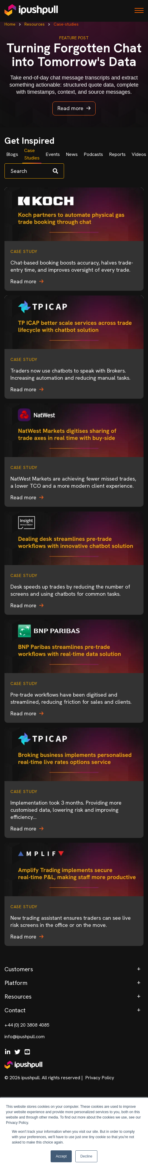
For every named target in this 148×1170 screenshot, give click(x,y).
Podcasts (93, 154)
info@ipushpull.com (24, 1036)
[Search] (34, 171)
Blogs (12, 154)
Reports (117, 154)
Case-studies (66, 24)
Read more (74, 108)
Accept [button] (61, 1156)
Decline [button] (86, 1156)
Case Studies (32, 154)
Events (53, 154)
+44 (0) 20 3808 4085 (26, 1025)
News (72, 154)
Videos (139, 154)
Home (9, 24)
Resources (34, 24)
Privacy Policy (99, 1078)
